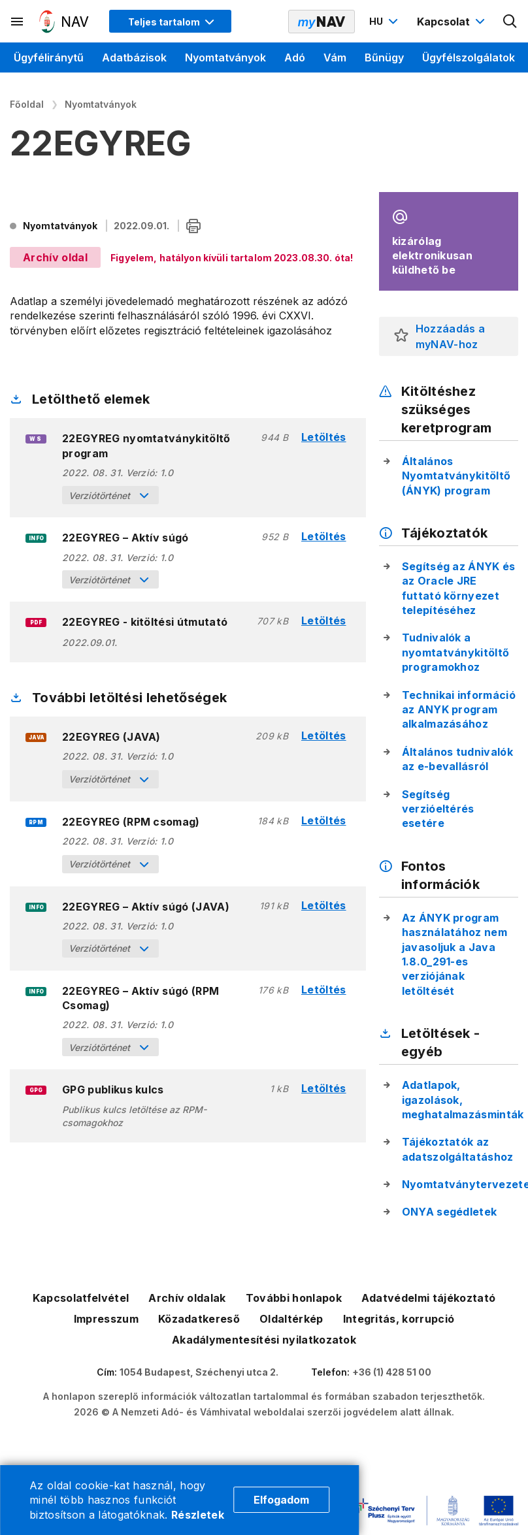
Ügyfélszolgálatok (468, 57)
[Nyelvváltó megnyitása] (385, 21)
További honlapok (294, 1297)
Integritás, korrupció (399, 1318)
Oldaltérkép (291, 1318)
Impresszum (106, 1318)
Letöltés (323, 437)
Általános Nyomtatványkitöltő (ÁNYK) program (456, 476)
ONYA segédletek (449, 1211)
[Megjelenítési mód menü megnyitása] (170, 21)
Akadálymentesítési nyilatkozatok (264, 1339)
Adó (294, 57)
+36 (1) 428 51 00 (391, 1372)
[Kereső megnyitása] (510, 21)
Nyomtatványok (225, 57)
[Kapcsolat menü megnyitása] (452, 21)
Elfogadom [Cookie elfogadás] (281, 1499)
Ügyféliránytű (49, 57)
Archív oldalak (186, 1297)
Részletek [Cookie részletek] (197, 1514)
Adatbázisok (134, 57)
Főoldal (27, 104)
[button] (401, 336)
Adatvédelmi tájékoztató (428, 1297)
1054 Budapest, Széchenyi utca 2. (199, 1372)
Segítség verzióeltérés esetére (438, 809)
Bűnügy (384, 57)
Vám (334, 57)
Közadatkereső (199, 1318)
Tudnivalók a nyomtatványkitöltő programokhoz (456, 652)
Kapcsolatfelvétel (81, 1297)
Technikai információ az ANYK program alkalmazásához (459, 709)
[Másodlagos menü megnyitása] (17, 21)
